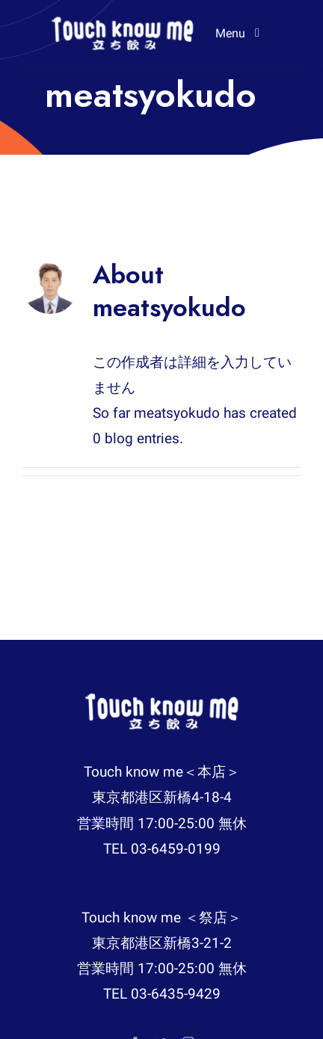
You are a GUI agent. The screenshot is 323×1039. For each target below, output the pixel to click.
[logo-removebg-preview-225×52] (122, 22)
